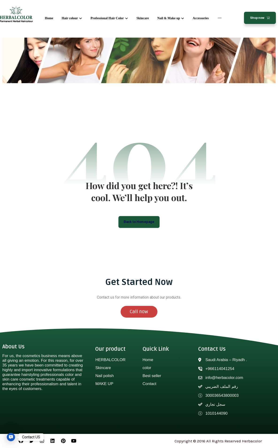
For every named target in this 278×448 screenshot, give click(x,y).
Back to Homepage (139, 222)
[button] (11, 437)
